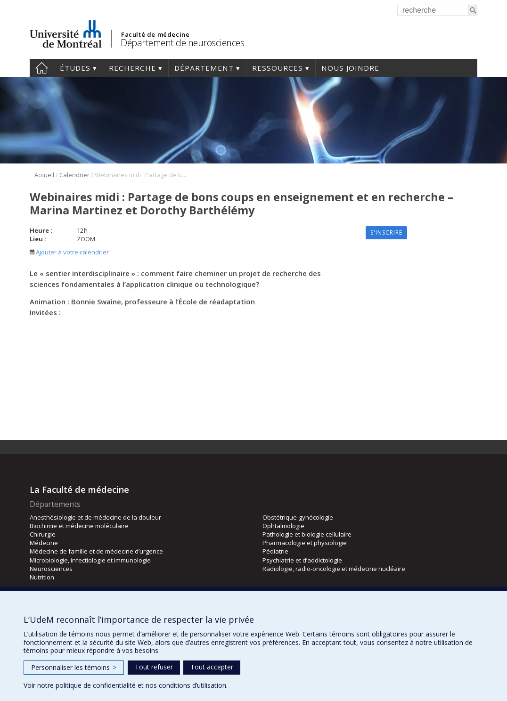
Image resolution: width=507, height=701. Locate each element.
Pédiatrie (275, 551)
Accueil (41, 68)
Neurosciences (51, 568)
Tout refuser (154, 666)
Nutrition (42, 577)
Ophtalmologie (283, 526)
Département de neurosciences (182, 42)
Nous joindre (350, 68)
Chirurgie (43, 534)
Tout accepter (211, 666)
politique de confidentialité (96, 685)
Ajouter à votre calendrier (69, 252)
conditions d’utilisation (192, 685)
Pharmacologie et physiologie (304, 542)
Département (204, 68)
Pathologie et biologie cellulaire (307, 534)
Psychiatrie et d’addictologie (302, 560)
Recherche (132, 68)
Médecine (44, 542)
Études (75, 68)
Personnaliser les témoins (73, 667)
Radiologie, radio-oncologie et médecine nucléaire (333, 568)
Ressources (277, 68)
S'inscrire (386, 232)
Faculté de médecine (155, 34)
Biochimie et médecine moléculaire (79, 526)
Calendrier (74, 175)
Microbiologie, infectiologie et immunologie (90, 560)
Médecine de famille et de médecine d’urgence (96, 551)
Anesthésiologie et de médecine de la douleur (95, 517)
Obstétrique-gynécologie (297, 517)
